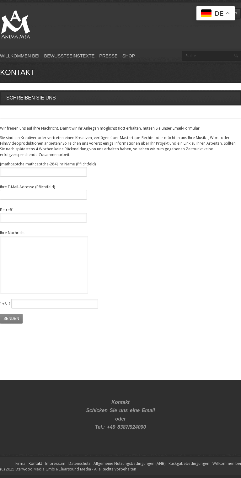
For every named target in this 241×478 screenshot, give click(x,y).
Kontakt (35, 463)
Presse (108, 55)
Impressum (55, 463)
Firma (20, 463)
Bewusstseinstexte (69, 55)
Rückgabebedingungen (189, 463)
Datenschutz (79, 463)
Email (148, 410)
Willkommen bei (20, 55)
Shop (128, 55)
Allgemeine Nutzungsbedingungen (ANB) (129, 463)
